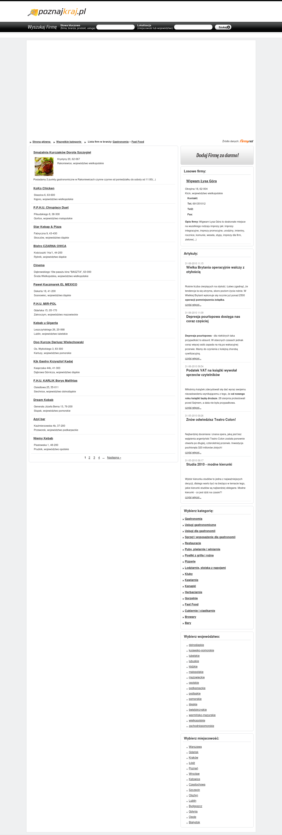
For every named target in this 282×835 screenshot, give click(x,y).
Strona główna (42, 141)
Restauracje (193, 543)
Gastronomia (121, 141)
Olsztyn (193, 795)
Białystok (194, 822)
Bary (188, 623)
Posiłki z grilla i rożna (199, 555)
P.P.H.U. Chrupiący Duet (51, 207)
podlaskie (195, 693)
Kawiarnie (191, 580)
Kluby (189, 574)
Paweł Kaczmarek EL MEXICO (55, 284)
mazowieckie (197, 677)
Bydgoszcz (195, 806)
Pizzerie (190, 561)
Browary (190, 616)
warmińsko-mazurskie (202, 715)
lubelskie (194, 655)
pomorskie (195, 699)
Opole (192, 817)
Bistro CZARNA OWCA (50, 246)
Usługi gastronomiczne (200, 525)
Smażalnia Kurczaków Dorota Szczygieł (62, 152)
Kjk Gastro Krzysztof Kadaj (53, 361)
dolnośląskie (196, 645)
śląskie (193, 704)
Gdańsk (194, 752)
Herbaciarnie (193, 592)
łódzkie (193, 666)
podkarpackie (197, 688)
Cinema (39, 265)
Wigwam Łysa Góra (201, 181)
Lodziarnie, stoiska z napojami (205, 567)
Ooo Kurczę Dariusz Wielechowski (59, 342)
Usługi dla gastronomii (200, 531)
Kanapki (190, 586)
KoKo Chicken (44, 188)
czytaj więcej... (193, 305)
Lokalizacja (155, 27)
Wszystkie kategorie (69, 141)
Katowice (194, 779)
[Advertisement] (86, 84)
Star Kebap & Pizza (47, 226)
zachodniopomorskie (201, 726)
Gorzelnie (191, 598)
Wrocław (194, 773)
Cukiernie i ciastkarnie (200, 610)
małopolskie (196, 672)
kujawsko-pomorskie (201, 650)
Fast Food (138, 141)
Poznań (193, 768)
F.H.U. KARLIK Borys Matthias (56, 380)
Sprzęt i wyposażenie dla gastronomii (210, 537)
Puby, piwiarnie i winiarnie (202, 549)
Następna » (114, 457)
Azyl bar (39, 419)
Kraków (193, 757)
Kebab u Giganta (46, 323)
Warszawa (195, 746)
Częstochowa (197, 784)
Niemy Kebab (43, 438)
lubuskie (194, 661)
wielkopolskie (197, 720)
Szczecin (194, 790)
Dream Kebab (43, 400)
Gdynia (193, 811)
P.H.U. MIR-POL (45, 303)
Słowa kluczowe (78, 27)
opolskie (194, 682)
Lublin (192, 800)
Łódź (192, 763)
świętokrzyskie (198, 709)
